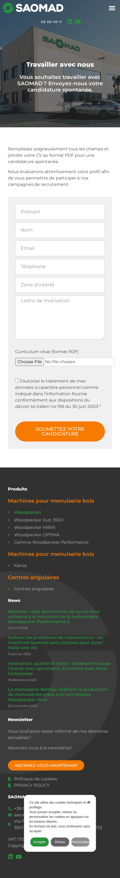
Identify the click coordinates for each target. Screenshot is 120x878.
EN (49, 22)
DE (43, 22)
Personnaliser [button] (80, 842)
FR (55, 22)
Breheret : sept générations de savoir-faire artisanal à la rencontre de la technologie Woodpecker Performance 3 (54, 616)
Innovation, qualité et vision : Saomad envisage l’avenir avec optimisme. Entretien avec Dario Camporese (59, 668)
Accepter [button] (39, 842)
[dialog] (60, 823)
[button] (112, 8)
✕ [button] (89, 802)
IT (60, 22)
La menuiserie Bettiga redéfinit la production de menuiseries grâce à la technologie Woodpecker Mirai (58, 694)
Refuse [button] (60, 842)
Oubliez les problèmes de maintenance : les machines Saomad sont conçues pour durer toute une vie (55, 642)
